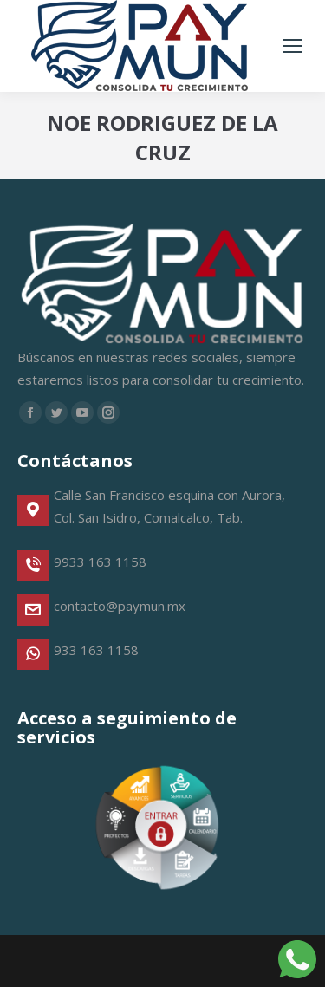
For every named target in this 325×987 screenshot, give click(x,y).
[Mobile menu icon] (292, 46)
